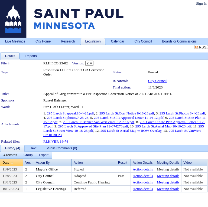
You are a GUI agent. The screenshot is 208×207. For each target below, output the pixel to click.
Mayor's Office (47, 169)
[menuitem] (10, 155)
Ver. (28, 163)
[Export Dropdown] (44, 155)
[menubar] (26, 155)
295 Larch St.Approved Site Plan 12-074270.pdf (93, 126)
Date (5, 163)
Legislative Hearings (51, 189)
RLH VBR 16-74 (55, 141)
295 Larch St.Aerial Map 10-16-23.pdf (163, 126)
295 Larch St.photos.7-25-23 (67, 118)
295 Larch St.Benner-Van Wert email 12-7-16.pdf (98, 122)
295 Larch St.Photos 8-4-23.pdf (182, 113)
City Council (157, 81)
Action (78, 163)
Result (122, 163)
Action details (143, 169)
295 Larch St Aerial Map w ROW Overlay (130, 131)
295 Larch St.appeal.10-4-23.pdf (70, 113)
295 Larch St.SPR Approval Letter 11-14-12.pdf (129, 118)
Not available (193, 169)
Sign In (201, 3)
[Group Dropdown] (28, 155)
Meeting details (168, 169)
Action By (43, 163)
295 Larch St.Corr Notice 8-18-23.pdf (126, 113)
